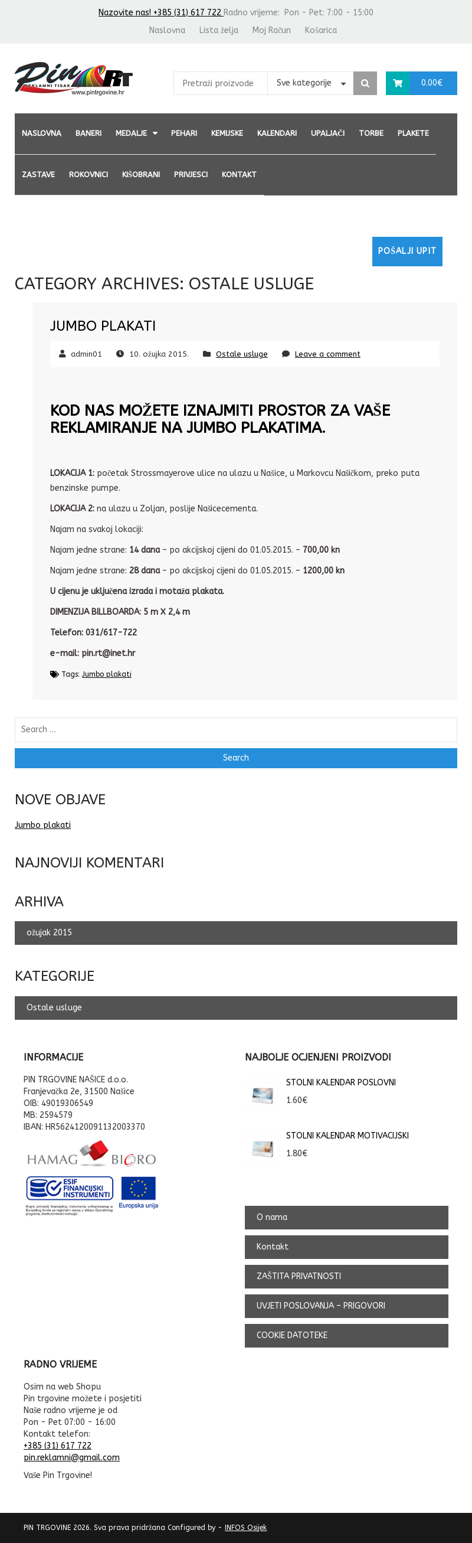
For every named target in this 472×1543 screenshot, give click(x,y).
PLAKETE (413, 133)
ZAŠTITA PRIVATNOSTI (299, 1276)
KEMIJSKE (227, 133)
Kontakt (239, 174)
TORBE (371, 133)
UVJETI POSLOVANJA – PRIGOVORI (321, 1306)
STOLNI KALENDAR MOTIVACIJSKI (327, 1136)
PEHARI (184, 133)
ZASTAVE (38, 174)
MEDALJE (131, 133)
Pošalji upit (407, 251)
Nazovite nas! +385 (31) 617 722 (161, 13)
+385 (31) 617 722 (57, 1446)
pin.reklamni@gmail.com (72, 1458)
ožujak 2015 (49, 933)
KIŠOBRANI (141, 174)
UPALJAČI (328, 133)
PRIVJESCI (191, 174)
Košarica (320, 30)
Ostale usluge (242, 354)
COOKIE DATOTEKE (292, 1335)
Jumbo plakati (103, 326)
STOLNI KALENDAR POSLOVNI (320, 1083)
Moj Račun (272, 30)
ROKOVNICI (88, 174)
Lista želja (218, 30)
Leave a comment (327, 354)
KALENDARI (277, 133)
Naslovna (167, 30)
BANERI (88, 133)
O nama (272, 1217)
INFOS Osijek (246, 1528)
